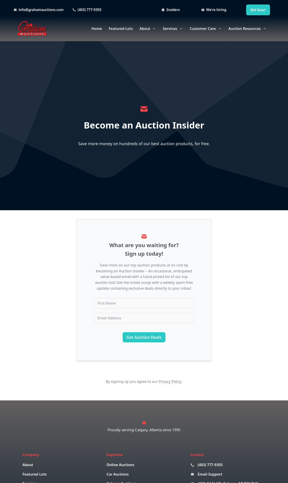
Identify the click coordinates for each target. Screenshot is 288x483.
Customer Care (207, 28)
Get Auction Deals (144, 337)
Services (174, 28)
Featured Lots (121, 28)
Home (96, 28)
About (149, 28)
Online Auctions (120, 464)
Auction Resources (249, 28)
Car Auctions (117, 474)
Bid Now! (258, 10)
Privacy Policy (170, 381)
